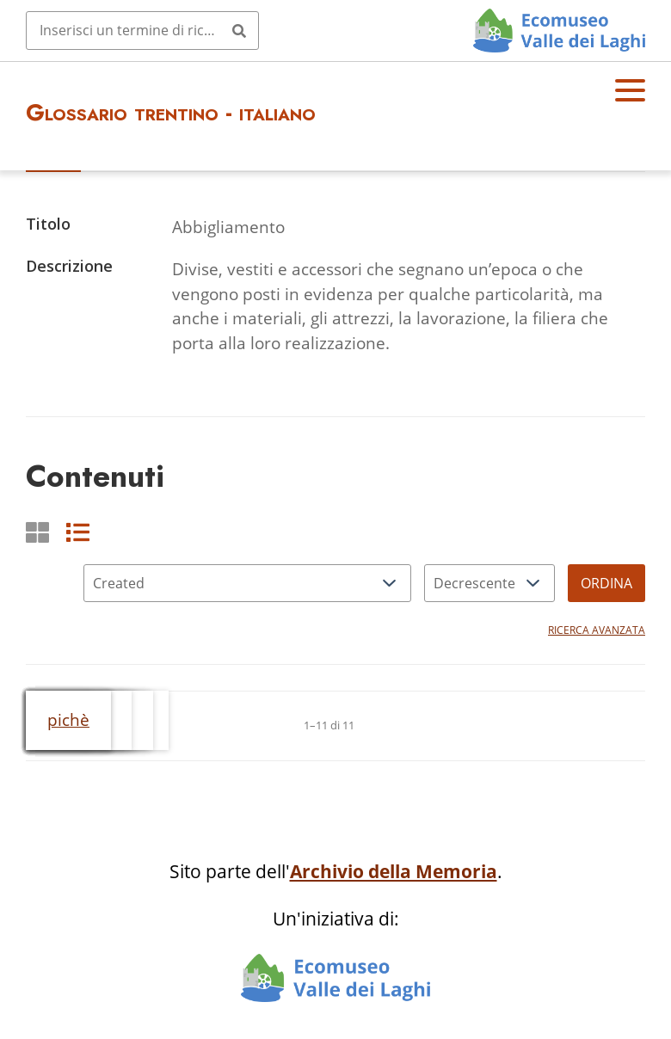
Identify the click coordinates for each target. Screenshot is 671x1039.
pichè (68, 719)
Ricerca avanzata (596, 630)
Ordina (606, 583)
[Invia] (239, 30)
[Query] (142, 30)
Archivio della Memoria (393, 871)
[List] (77, 532)
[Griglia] (37, 532)
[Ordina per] (247, 583)
